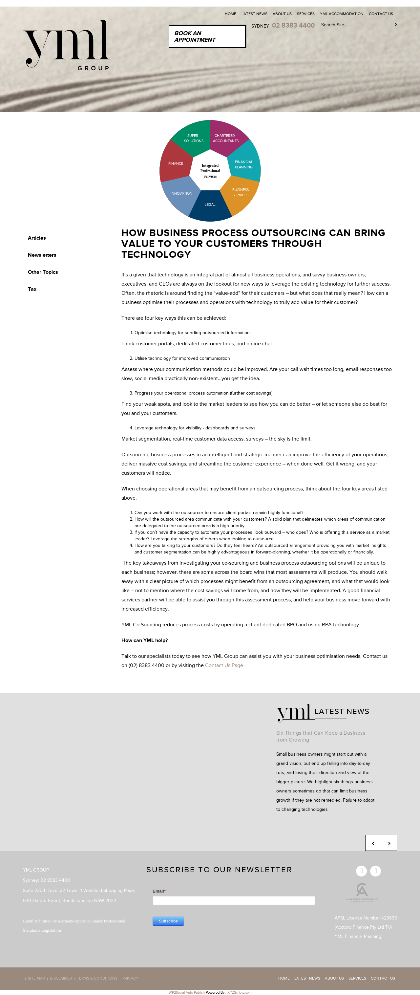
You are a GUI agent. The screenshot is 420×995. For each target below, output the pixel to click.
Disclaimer (61, 979)
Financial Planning (244, 164)
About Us (282, 14)
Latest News (254, 14)
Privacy (130, 979)
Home (230, 14)
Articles (37, 238)
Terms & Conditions (97, 979)
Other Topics (43, 272)
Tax (32, 289)
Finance (175, 163)
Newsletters (42, 255)
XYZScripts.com (239, 992)
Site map (36, 979)
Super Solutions (188, 138)
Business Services (240, 192)
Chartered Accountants (220, 138)
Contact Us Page (224, 665)
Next (389, 843)
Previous (373, 843)
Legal (210, 204)
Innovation (181, 193)
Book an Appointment (194, 37)
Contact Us (381, 14)
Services (306, 14)
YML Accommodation (342, 14)
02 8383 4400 (293, 25)
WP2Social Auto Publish (187, 992)
